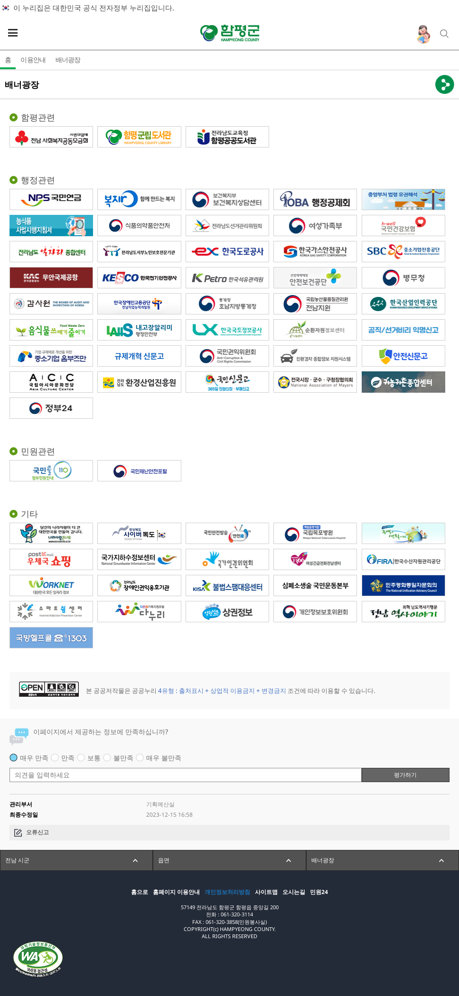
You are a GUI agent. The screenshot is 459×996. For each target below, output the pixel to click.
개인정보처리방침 (227, 892)
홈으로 (139, 892)
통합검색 (444, 34)
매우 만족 (34, 757)
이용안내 (33, 59)
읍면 (163, 860)
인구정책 (423, 34)
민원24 (319, 892)
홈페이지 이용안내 (176, 892)
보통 (94, 757)
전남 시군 (17, 860)
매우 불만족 (163, 757)
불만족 (123, 757)
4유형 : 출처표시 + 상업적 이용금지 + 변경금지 (222, 690)
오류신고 (37, 832)
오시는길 (293, 892)
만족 (68, 757)
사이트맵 (266, 892)
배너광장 (68, 59)
